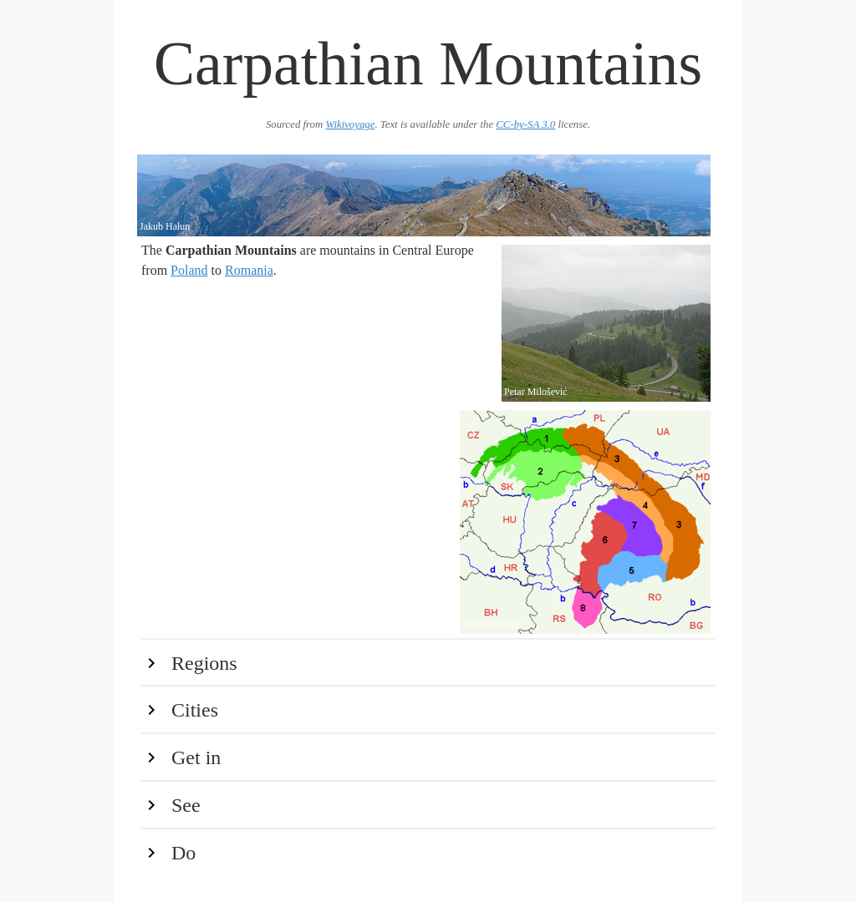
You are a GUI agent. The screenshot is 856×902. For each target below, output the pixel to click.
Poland (189, 270)
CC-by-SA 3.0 (525, 124)
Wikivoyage (349, 124)
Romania (249, 270)
